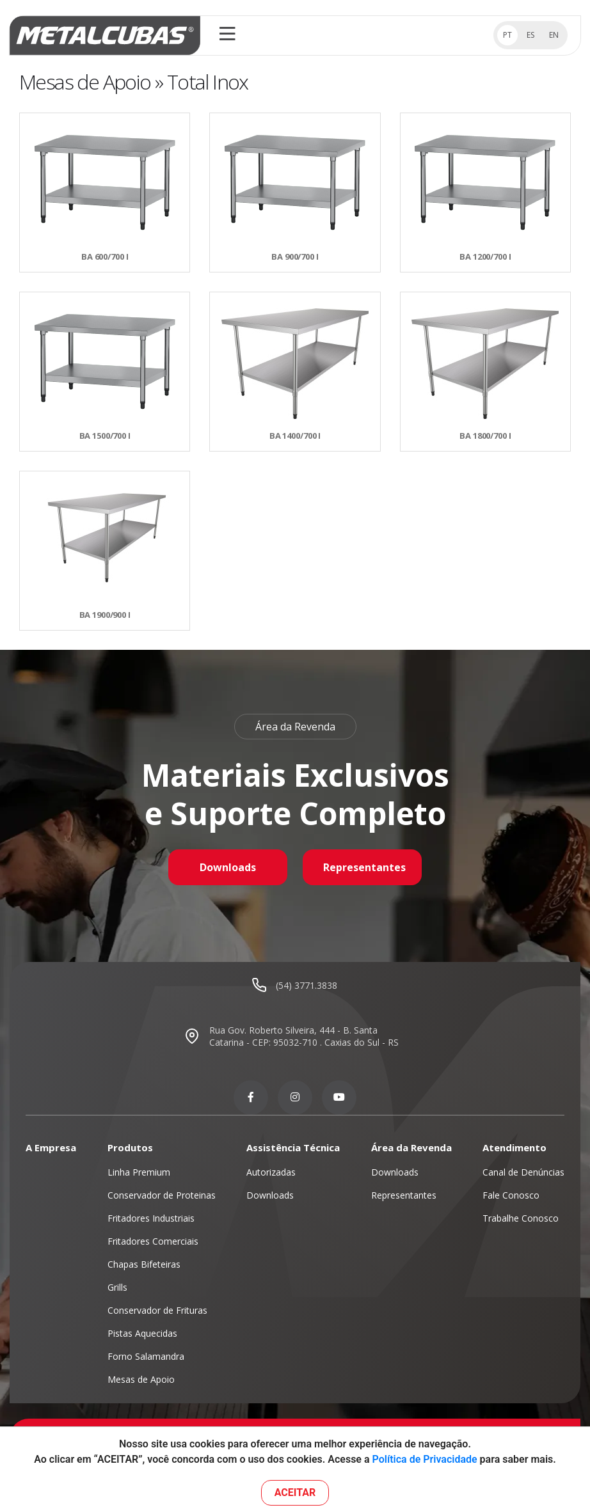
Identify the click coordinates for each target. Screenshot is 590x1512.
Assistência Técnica (293, 1147)
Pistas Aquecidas (142, 1333)
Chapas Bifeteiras (144, 1264)
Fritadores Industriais (151, 1218)
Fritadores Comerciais (153, 1241)
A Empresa (51, 1147)
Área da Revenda (411, 1147)
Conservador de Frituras (157, 1310)
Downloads (228, 867)
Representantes (364, 867)
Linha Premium (139, 1172)
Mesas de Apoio (141, 1379)
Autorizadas (271, 1172)
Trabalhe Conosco (520, 1218)
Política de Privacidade (424, 1459)
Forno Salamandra (146, 1356)
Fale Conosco (510, 1195)
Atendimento (514, 1147)
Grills (117, 1287)
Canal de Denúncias (523, 1172)
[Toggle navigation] (227, 35)
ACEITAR (295, 1492)
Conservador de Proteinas (162, 1195)
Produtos (130, 1147)
